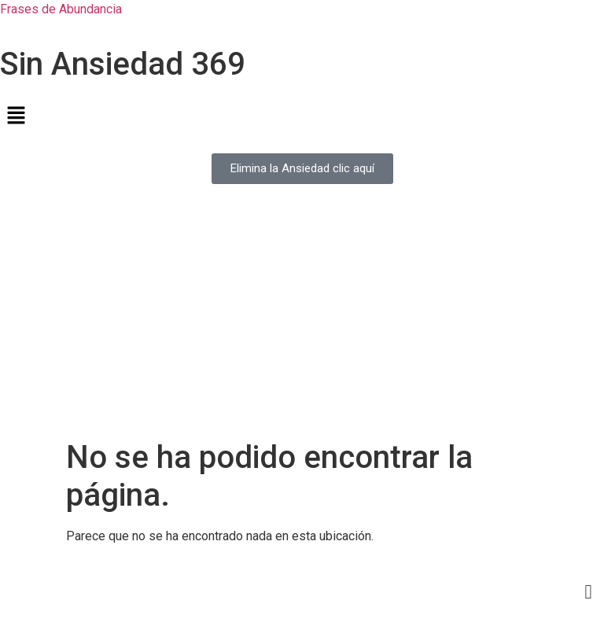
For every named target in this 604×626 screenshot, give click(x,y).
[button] (302, 116)
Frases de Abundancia (61, 9)
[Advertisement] (302, 321)
